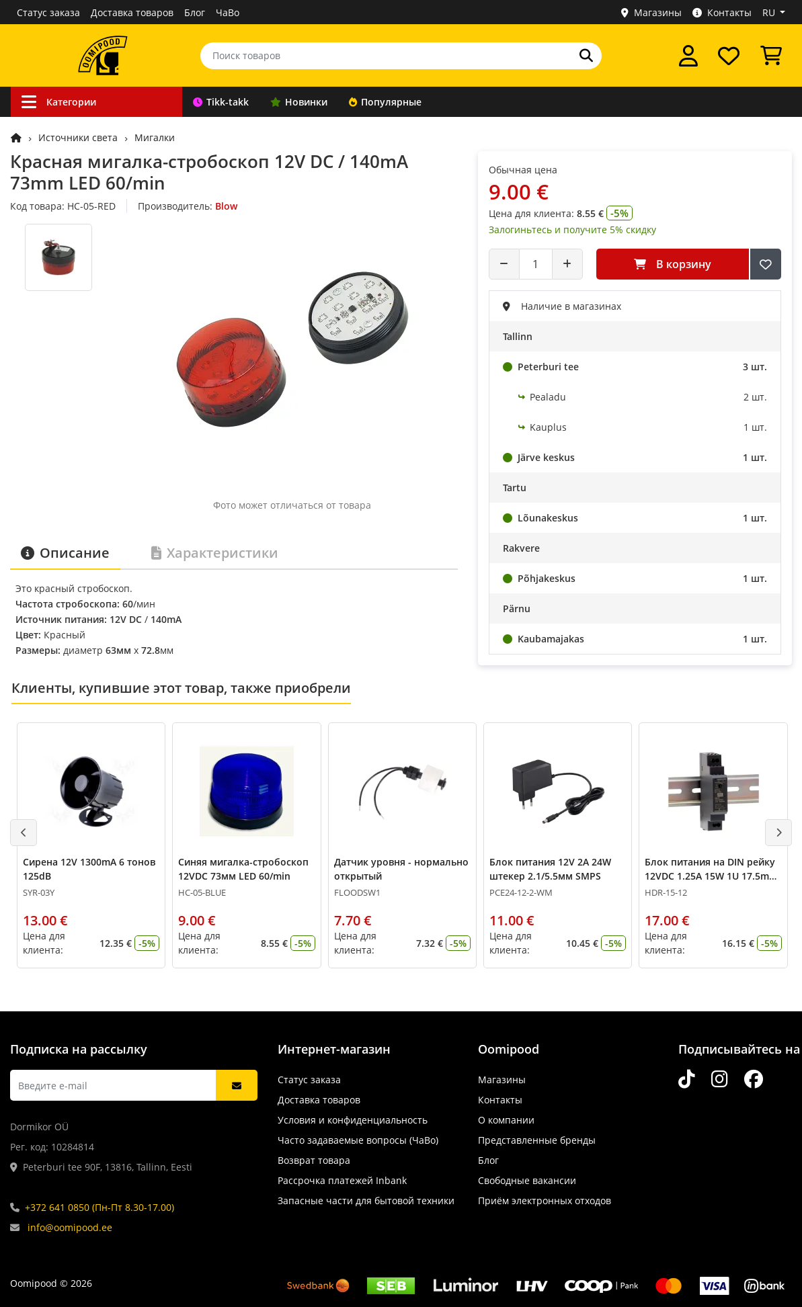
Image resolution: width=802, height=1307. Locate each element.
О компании (506, 1119)
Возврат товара (314, 1160)
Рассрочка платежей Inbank (342, 1180)
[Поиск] (586, 55)
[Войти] (688, 55)
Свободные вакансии (527, 1180)
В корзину (672, 264)
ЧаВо (227, 12)
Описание (65, 553)
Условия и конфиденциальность (353, 1119)
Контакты (722, 12)
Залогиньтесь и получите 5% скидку (572, 229)
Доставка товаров (132, 12)
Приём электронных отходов (544, 1200)
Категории (59, 101)
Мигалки (154, 137)
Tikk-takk (221, 101)
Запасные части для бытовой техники (366, 1200)
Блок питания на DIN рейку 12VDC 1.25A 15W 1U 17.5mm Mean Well (711, 875)
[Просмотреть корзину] (771, 55)
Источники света (78, 137)
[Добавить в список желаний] (765, 264)
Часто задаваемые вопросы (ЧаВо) (358, 1140)
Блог (194, 12)
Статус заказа (48, 12)
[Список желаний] (729, 55)
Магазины (651, 12)
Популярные (385, 101)
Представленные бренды (537, 1140)
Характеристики (214, 553)
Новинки (298, 101)
